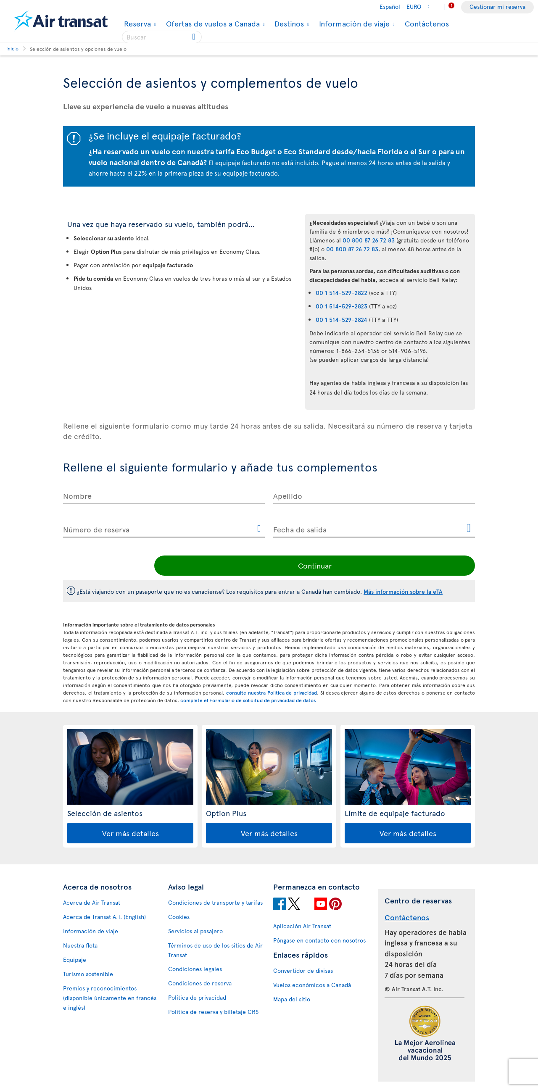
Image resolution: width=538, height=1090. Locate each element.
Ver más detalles (130, 833)
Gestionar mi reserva (497, 7)
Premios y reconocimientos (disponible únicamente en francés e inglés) (109, 997)
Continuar (418, 565)
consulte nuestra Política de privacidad (271, 692)
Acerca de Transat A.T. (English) (104, 917)
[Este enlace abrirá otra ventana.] (259, 529)
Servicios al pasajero (195, 931)
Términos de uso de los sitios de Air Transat (215, 950)
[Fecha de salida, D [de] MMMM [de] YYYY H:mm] (374, 528)
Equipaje (74, 960)
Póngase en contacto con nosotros (319, 940)
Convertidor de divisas (303, 970)
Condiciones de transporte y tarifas (215, 902)
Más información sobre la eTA (403, 591)
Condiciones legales (195, 969)
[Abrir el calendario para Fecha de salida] (469, 528)
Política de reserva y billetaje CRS (213, 1012)
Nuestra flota (80, 945)
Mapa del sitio (291, 999)
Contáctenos (427, 23)
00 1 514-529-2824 (341, 320)
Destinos (288, 23)
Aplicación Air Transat (302, 926)
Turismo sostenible (88, 974)
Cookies (179, 917)
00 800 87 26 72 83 (369, 240)
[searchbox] (162, 37)
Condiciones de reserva (200, 983)
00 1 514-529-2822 (341, 293)
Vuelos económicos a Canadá (312, 985)
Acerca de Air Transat (91, 902)
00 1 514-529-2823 (341, 306)
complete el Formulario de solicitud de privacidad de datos (248, 700)
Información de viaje (353, 23)
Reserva (136, 23)
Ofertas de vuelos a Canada (212, 23)
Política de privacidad (197, 997)
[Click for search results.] (194, 37)
